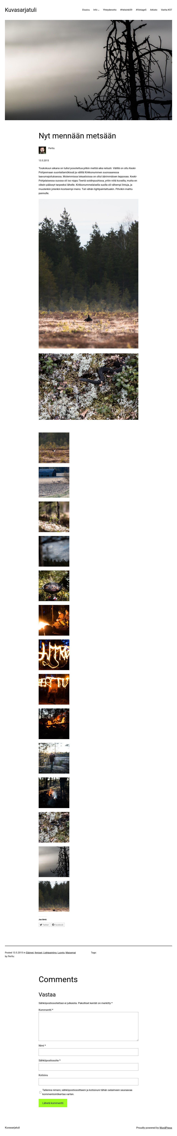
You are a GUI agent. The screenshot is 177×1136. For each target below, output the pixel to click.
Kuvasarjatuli (21, 10)
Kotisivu (43, 1075)
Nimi (42, 1045)
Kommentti (46, 1009)
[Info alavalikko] (98, 10)
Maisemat (71, 952)
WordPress (166, 1127)
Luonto (61, 952)
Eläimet (30, 952)
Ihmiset (38, 952)
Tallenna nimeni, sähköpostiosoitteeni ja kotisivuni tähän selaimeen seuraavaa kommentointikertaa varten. (87, 1092)
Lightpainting (50, 952)
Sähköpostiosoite (49, 1060)
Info (95, 9)
